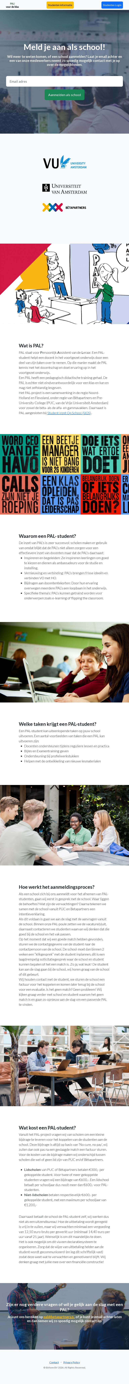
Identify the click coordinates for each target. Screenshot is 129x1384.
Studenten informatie (60, 5)
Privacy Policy (71, 1362)
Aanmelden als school (64, 95)
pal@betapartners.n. (59, 1317)
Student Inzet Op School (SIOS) (69, 413)
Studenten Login (112, 5)
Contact (54, 1362)
